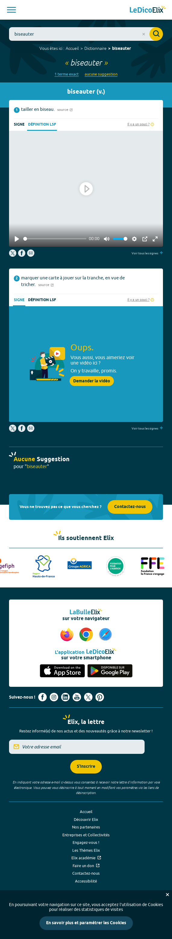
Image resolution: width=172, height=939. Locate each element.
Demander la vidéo (91, 381)
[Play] (17, 239)
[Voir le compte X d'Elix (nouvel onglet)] (88, 697)
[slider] (54, 239)
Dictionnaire (95, 48)
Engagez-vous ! (86, 842)
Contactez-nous (130, 507)
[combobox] (86, 34)
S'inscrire (86, 767)
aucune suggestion (101, 74)
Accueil (72, 48)
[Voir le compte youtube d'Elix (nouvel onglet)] (77, 697)
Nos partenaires (86, 827)
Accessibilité (86, 881)
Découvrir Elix (86, 819)
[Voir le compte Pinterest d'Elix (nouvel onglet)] (99, 697)
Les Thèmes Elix (86, 850)
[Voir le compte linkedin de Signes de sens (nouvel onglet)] (65, 697)
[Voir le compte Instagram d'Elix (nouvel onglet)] (54, 697)
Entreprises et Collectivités (86, 834)
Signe (19, 124)
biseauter (121, 49)
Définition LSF (42, 124)
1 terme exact (67, 74)
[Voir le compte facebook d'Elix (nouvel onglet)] (42, 697)
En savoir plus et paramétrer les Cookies (86, 923)
